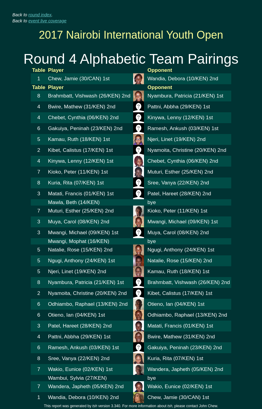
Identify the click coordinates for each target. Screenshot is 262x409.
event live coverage (47, 20)
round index (40, 14)
